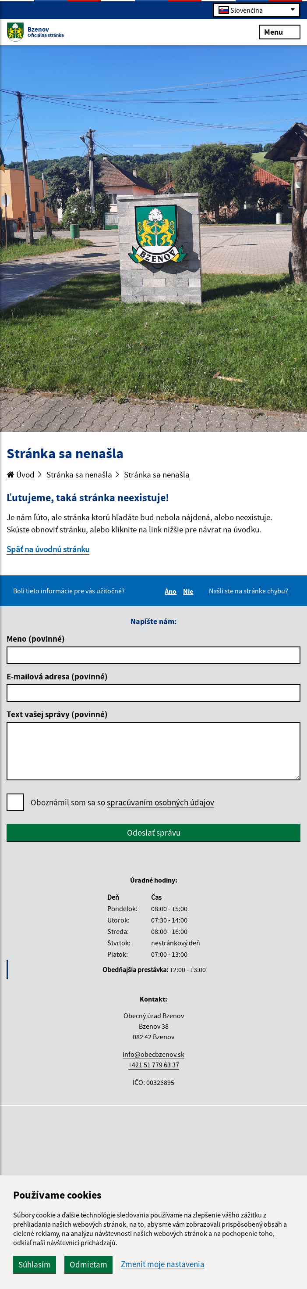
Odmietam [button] (88, 1264)
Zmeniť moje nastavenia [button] (163, 1264)
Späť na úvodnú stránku (48, 549)
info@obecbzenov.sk (153, 1054)
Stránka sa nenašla (79, 474)
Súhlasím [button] (34, 1264)
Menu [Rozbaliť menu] (279, 31)
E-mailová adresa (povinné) (57, 676)
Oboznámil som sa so (122, 802)
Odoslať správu (153, 832)
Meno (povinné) (36, 638)
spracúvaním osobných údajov (160, 802)
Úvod (21, 474)
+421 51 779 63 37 (153, 1064)
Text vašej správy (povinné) (57, 714)
